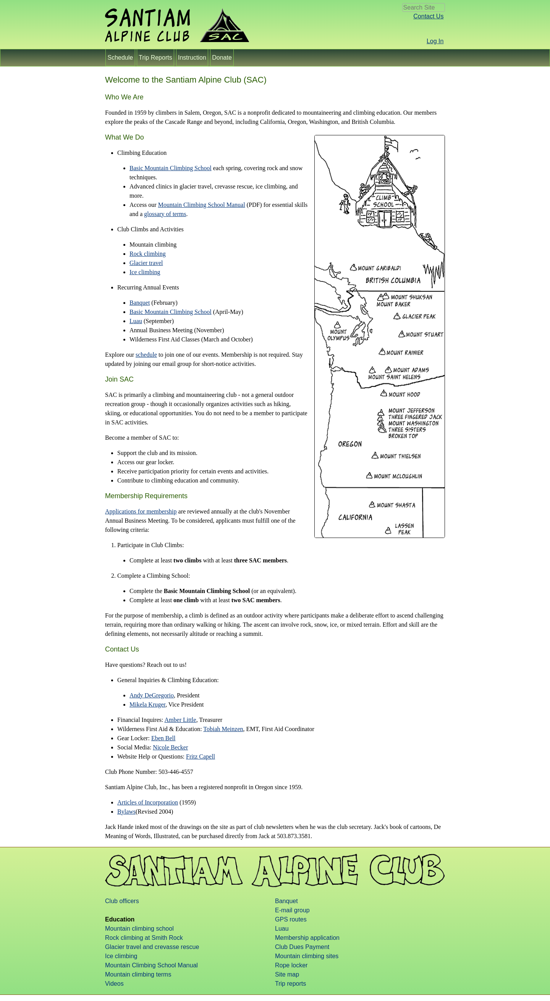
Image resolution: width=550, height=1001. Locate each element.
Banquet (139, 302)
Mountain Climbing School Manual (201, 205)
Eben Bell (163, 738)
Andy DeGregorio (151, 695)
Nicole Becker (170, 747)
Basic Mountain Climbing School (170, 168)
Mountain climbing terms (138, 974)
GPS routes (291, 919)
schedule (146, 354)
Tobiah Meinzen (223, 729)
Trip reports (290, 983)
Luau (135, 321)
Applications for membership (141, 511)
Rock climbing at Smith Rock (144, 937)
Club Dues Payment (302, 947)
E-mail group (292, 910)
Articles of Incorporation (147, 802)
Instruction (192, 57)
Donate (221, 57)
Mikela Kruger (147, 704)
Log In (435, 41)
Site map (287, 974)
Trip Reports (155, 57)
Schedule (120, 57)
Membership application (307, 937)
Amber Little (180, 720)
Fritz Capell (200, 756)
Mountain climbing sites (306, 956)
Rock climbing (147, 253)
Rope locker (291, 965)
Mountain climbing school (139, 928)
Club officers (122, 901)
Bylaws (126, 811)
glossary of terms (165, 214)
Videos (114, 983)
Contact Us (428, 16)
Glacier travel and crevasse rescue (152, 947)
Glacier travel (146, 263)
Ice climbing (144, 272)
